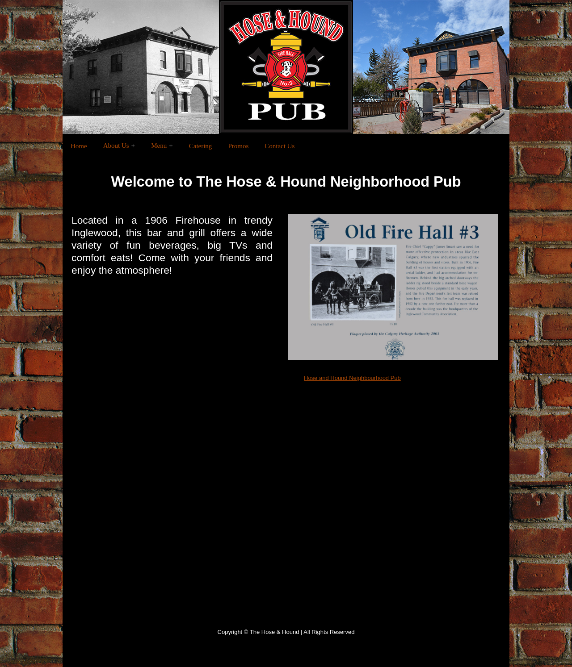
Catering (200, 146)
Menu (159, 145)
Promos (238, 146)
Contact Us (279, 146)
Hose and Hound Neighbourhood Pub (352, 378)
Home (79, 146)
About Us (116, 145)
